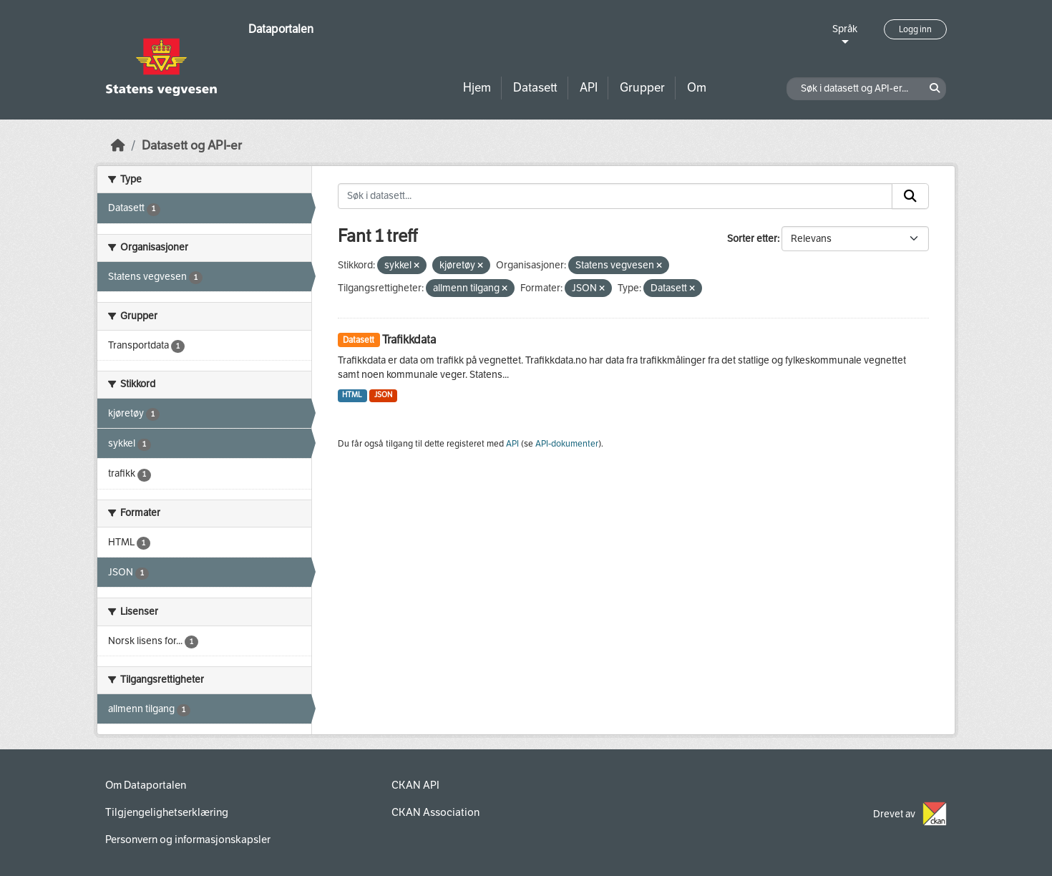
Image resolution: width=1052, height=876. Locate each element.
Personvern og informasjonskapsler (188, 839)
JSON (383, 394)
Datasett (535, 87)
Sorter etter (752, 239)
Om (696, 87)
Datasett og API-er (192, 145)
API (589, 87)
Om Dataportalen (145, 785)
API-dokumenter (566, 444)
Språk (844, 29)
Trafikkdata (409, 339)
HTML (352, 394)
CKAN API (415, 785)
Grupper (642, 87)
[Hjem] (118, 145)
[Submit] (910, 196)
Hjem (477, 87)
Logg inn (915, 29)
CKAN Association (435, 812)
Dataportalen (280, 29)
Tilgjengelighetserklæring (166, 812)
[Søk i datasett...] (615, 196)
